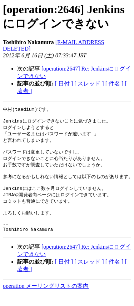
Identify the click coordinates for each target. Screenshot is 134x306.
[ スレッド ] (89, 84)
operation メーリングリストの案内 (46, 299)
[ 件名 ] (114, 84)
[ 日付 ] (64, 84)
